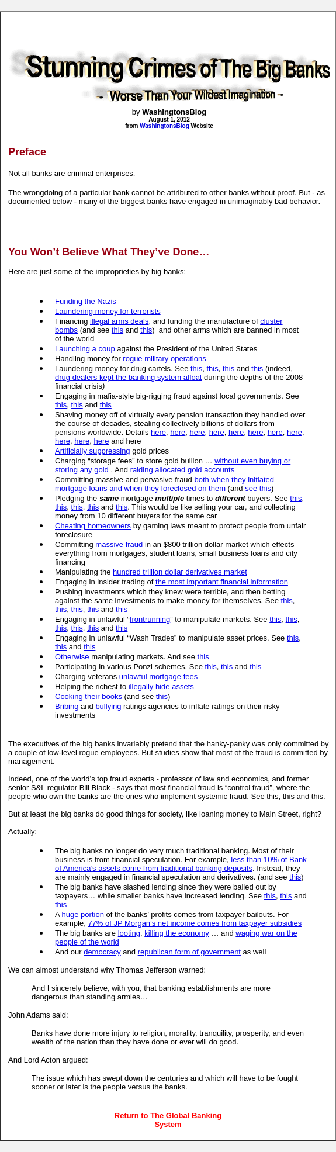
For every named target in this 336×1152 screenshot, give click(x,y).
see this (258, 488)
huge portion (83, 914)
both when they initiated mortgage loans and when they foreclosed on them (164, 484)
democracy (102, 951)
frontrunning (150, 619)
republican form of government (189, 951)
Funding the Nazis (85, 301)
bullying (108, 706)
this (117, 330)
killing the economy (176, 933)
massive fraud (119, 544)
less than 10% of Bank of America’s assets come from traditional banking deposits (181, 864)
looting (129, 933)
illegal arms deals (119, 321)
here (158, 432)
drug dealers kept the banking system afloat (128, 377)
